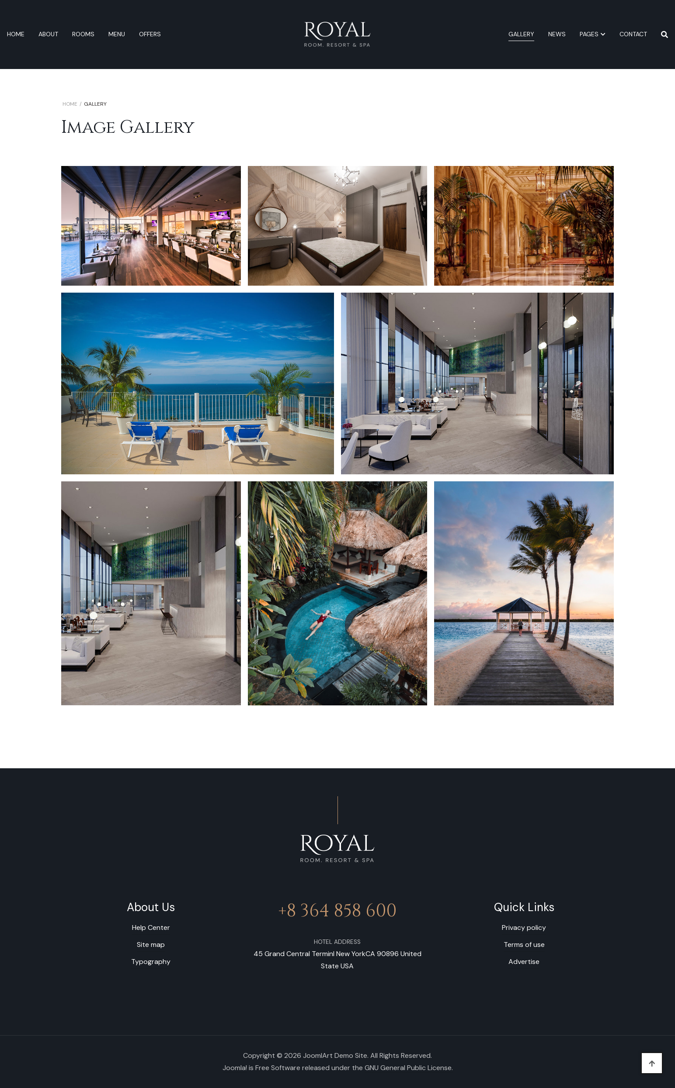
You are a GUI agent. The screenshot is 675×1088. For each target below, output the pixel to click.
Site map (151, 944)
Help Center (151, 927)
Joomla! (235, 1067)
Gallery (521, 34)
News (557, 34)
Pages (589, 34)
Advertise (523, 961)
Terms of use (524, 944)
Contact (633, 34)
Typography (150, 961)
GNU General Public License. (409, 1067)
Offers (150, 34)
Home (15, 34)
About (48, 34)
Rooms (83, 34)
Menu (116, 34)
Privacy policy (524, 927)
